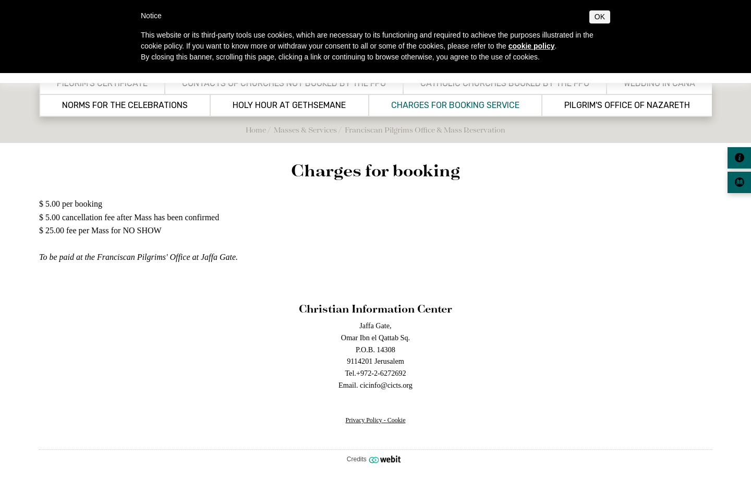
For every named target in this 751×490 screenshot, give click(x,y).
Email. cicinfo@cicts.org (375, 385)
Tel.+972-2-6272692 (375, 373)
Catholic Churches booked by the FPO (504, 83)
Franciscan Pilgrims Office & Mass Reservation (425, 129)
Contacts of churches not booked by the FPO (284, 83)
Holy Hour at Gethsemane (289, 105)
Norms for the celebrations (125, 105)
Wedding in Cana (659, 83)
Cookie (396, 420)
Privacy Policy (364, 420)
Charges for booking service (455, 105)
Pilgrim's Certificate (102, 83)
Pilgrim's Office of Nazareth (627, 105)
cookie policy (531, 46)
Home (256, 129)
